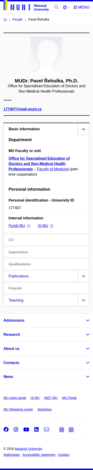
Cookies (64, 455)
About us (11, 349)
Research (11, 334)
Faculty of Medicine (53, 169)
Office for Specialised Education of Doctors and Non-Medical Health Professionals (39, 163)
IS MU (45, 226)
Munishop (45, 409)
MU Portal (69, 398)
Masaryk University (28, 449)
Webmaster (11, 455)
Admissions (14, 320)
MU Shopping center (18, 409)
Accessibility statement (38, 455)
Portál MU (19, 226)
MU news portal (14, 398)
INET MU (50, 398)
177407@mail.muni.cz (22, 109)
